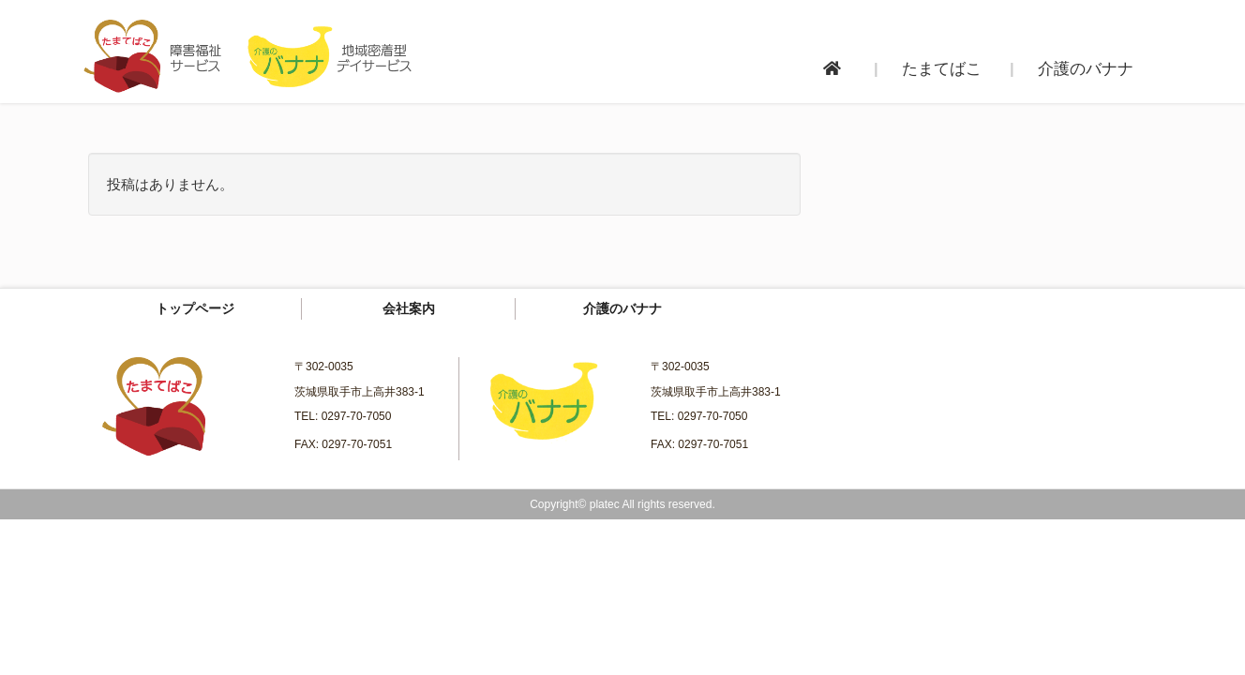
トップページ (195, 308)
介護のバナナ (622, 308)
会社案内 (408, 308)
